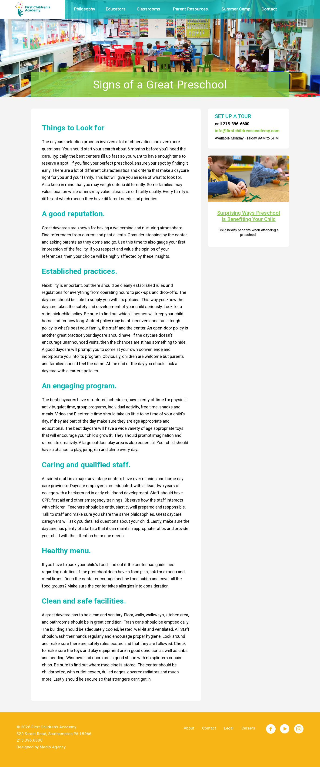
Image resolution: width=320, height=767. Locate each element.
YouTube (285, 729)
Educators (116, 9)
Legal (228, 728)
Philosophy (84, 9)
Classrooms (148, 9)
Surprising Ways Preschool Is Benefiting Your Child (248, 216)
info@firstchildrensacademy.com (247, 130)
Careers (248, 728)
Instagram (298, 729)
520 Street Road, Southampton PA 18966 (54, 733)
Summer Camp (235, 9)
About (189, 728)
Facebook (271, 729)
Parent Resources (190, 9)
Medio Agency (53, 747)
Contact (269, 9)
